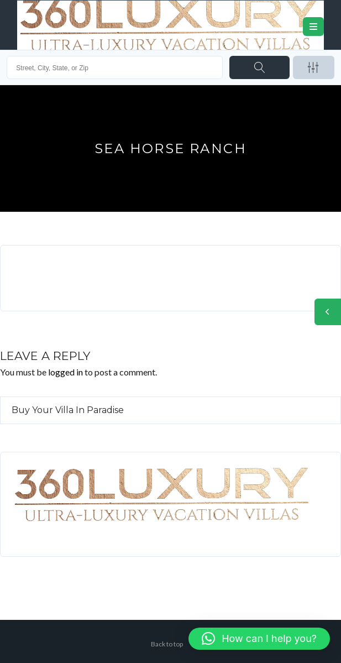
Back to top (167, 644)
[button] (259, 639)
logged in (65, 372)
